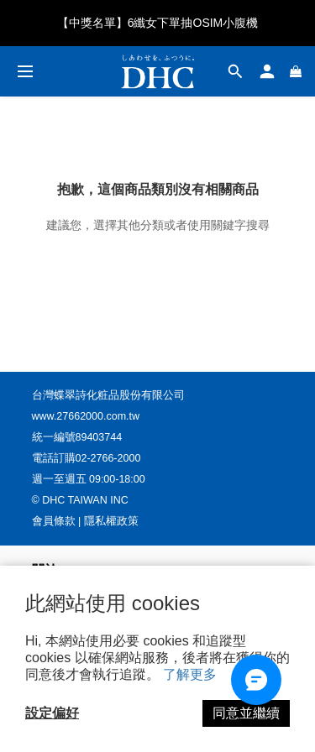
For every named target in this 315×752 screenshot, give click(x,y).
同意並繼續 (246, 713)
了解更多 (190, 674)
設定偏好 (52, 713)
